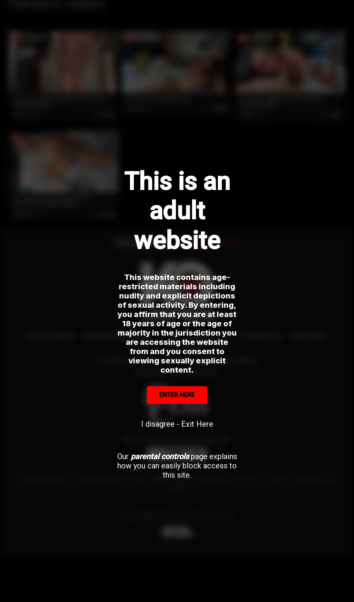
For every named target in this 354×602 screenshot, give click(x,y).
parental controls (160, 456)
